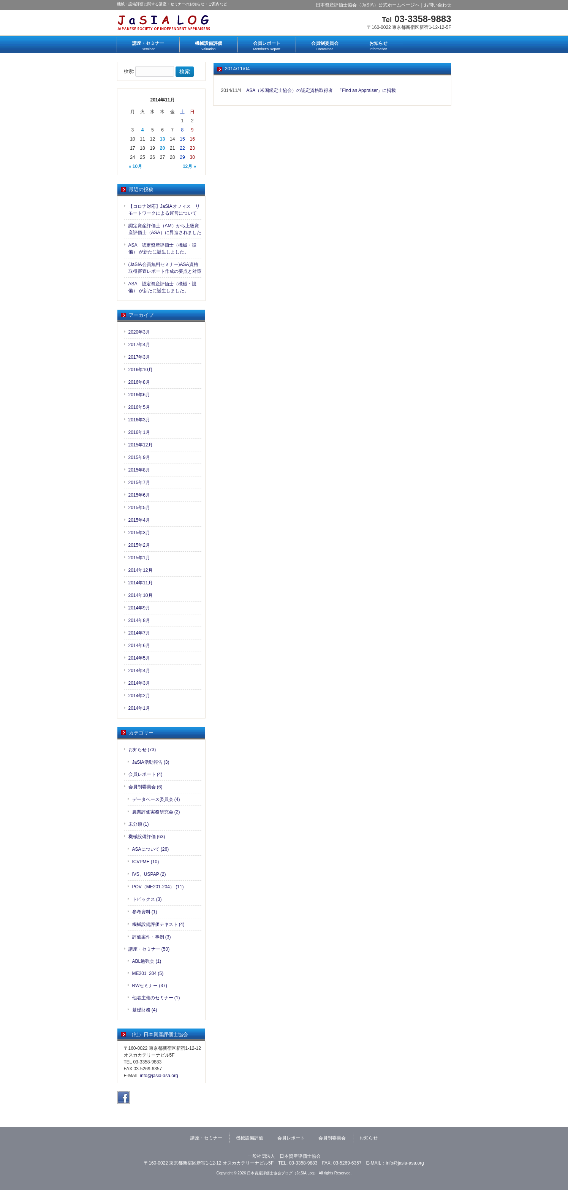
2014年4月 (139, 670)
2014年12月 (140, 570)
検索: (129, 71)
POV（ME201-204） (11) (158, 886)
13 (162, 139)
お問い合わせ (437, 5)
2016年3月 (139, 420)
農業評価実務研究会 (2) (156, 812)
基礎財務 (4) (144, 1010)
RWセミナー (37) (149, 985)
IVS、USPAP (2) (149, 874)
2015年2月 (139, 545)
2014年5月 (139, 658)
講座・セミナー (206, 1138)
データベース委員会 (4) (156, 799)
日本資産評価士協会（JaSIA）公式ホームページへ (367, 5)
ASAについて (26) (150, 849)
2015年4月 (139, 520)
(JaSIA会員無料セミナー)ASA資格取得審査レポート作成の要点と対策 (164, 268)
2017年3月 (139, 357)
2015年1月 (139, 557)
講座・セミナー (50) (149, 949)
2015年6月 (139, 495)
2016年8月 (139, 382)
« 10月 (135, 166)
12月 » (189, 166)
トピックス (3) (147, 899)
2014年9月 (139, 608)
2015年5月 (139, 507)
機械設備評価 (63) (146, 836)
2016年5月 (139, 407)
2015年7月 (139, 482)
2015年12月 (140, 445)
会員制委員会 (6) (145, 787)
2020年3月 (139, 332)
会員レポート (291, 1138)
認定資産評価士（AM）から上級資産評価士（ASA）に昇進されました (164, 229)
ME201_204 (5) (148, 973)
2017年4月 (139, 344)
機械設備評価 (249, 1138)
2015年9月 (139, 457)
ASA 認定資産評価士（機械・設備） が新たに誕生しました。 (162, 248)
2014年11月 (140, 583)
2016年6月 (139, 394)
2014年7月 (139, 633)
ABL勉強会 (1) (146, 961)
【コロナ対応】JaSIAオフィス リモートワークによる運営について (164, 210)
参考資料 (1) (144, 912)
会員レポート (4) (145, 774)
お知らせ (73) (142, 749)
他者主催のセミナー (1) (156, 997)
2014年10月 (140, 595)
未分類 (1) (138, 824)
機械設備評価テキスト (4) (158, 924)
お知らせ (368, 1138)
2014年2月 (139, 695)
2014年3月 (139, 683)
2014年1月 (139, 708)
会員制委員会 (332, 1138)
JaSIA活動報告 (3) (150, 762)
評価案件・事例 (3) (151, 937)
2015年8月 (139, 470)
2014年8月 (139, 620)
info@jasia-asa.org (159, 1075)
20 (162, 148)
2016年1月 (139, 432)
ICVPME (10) (145, 861)
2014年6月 (139, 645)
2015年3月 (139, 532)
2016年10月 (140, 369)
